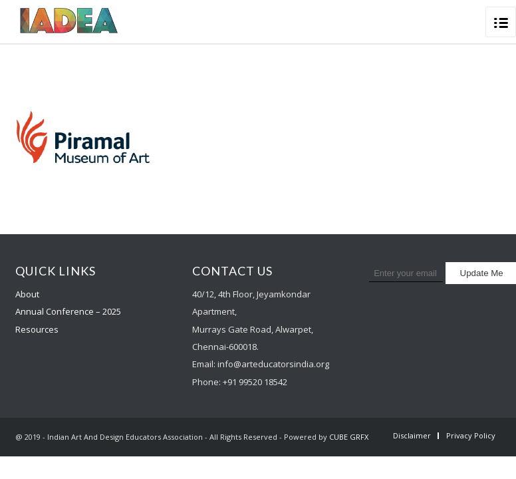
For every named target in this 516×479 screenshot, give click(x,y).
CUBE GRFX (348, 437)
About (27, 294)
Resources (37, 329)
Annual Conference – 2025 (68, 311)
